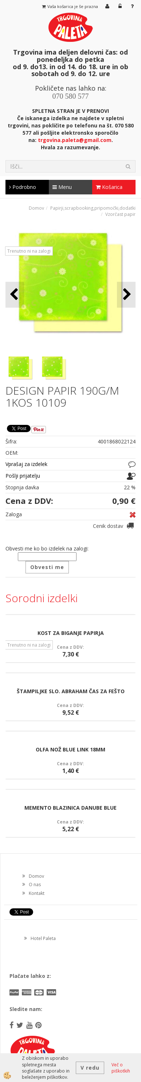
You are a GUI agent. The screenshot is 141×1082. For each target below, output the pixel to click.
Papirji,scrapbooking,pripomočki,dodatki (93, 208)
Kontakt (36, 893)
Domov (36, 208)
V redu (90, 1067)
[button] (126, 295)
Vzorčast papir (120, 214)
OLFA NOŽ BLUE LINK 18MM (70, 749)
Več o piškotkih (120, 1068)
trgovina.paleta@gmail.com (74, 140)
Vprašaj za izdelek (26, 464)
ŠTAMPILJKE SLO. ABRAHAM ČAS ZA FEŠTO (71, 691)
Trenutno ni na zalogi (29, 251)
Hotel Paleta (43, 938)
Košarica (109, 186)
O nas (35, 884)
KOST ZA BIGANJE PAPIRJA (71, 632)
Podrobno (22, 186)
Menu (62, 186)
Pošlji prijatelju (22, 475)
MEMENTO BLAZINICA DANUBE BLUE (70, 807)
